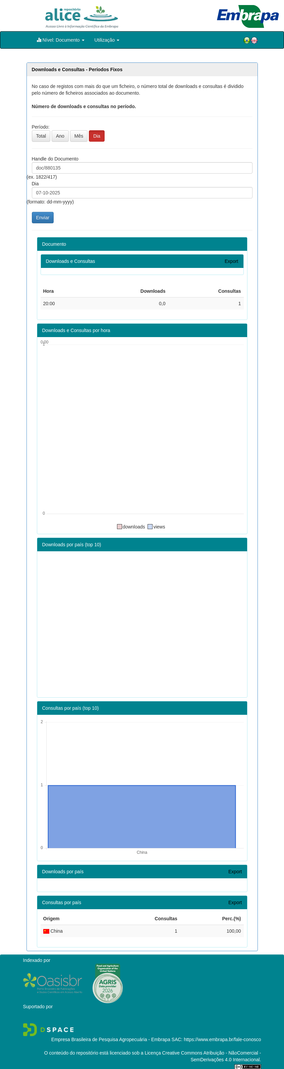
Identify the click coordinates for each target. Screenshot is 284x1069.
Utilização (107, 40)
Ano (60, 136)
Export (231, 261)
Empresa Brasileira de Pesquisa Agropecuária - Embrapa (110, 1039)
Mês (78, 136)
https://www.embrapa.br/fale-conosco (222, 1039)
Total (41, 136)
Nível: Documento (60, 40)
